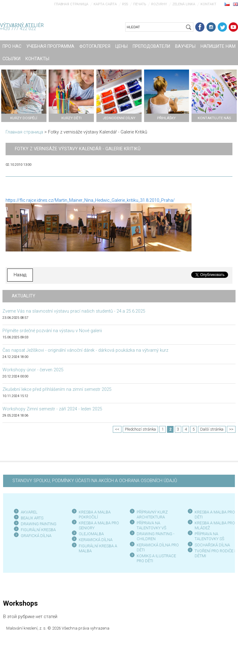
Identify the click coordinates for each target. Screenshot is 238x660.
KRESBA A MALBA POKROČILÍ (95, 514)
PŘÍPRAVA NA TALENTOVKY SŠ (209, 536)
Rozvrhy (159, 4)
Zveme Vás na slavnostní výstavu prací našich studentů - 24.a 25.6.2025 (73, 311)
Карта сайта (105, 4)
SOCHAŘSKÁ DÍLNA (212, 545)
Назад (20, 275)
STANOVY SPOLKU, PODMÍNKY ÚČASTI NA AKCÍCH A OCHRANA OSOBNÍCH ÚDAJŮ (94, 480)
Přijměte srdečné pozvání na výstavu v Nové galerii (52, 330)
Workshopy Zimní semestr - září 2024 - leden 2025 (52, 409)
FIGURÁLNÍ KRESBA (38, 529)
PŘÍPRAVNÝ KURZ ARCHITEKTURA (152, 514)
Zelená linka (183, 4)
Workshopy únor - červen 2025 (33, 370)
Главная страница (71, 4)
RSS (125, 4)
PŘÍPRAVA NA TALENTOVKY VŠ (151, 525)
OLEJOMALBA (91, 533)
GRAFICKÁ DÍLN (35, 535)
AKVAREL (29, 512)
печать (139, 4)
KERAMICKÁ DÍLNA (95, 539)
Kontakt (208, 4)
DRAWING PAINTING (38, 524)
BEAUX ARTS (32, 518)
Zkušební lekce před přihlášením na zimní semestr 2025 (57, 389)
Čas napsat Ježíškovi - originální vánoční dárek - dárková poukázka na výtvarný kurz (85, 350)
